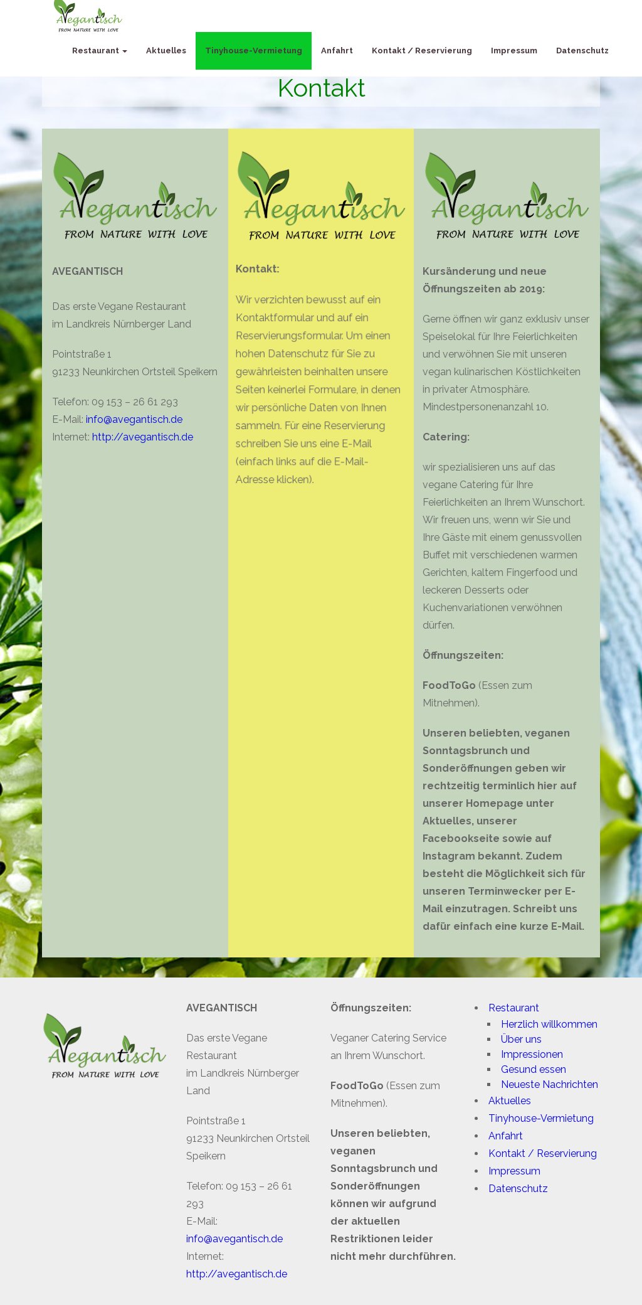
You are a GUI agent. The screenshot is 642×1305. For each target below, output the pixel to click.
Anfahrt (337, 50)
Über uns (521, 1039)
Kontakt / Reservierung (422, 50)
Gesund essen (533, 1069)
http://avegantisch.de (140, 437)
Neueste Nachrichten (549, 1084)
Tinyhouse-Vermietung (253, 50)
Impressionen (532, 1054)
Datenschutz (582, 50)
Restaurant (99, 50)
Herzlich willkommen (549, 1024)
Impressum (514, 50)
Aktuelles (166, 50)
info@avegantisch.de (131, 419)
